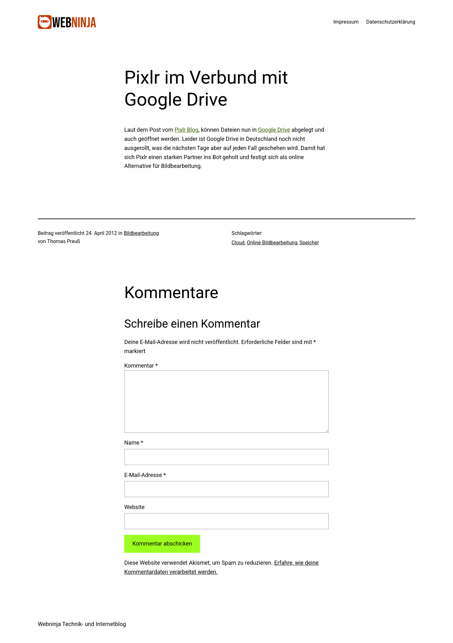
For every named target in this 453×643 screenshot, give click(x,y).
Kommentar (141, 365)
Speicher (309, 243)
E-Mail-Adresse (145, 475)
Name (133, 442)
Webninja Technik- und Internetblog (82, 624)
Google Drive (274, 129)
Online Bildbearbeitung (272, 243)
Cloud (238, 243)
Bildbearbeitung (141, 233)
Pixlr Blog (187, 129)
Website (134, 507)
